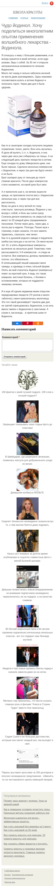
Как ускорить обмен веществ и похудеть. (26, 844)
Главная (13, 18)
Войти (45, 3)
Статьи (24, 18)
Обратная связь (9, 882)
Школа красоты (27, 12)
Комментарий (11, 337)
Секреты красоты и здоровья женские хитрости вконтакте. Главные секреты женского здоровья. (24, 852)
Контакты (7, 875)
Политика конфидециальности (14, 878)
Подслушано (38, 18)
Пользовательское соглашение (22, 875)
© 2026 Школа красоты (12, 871)
